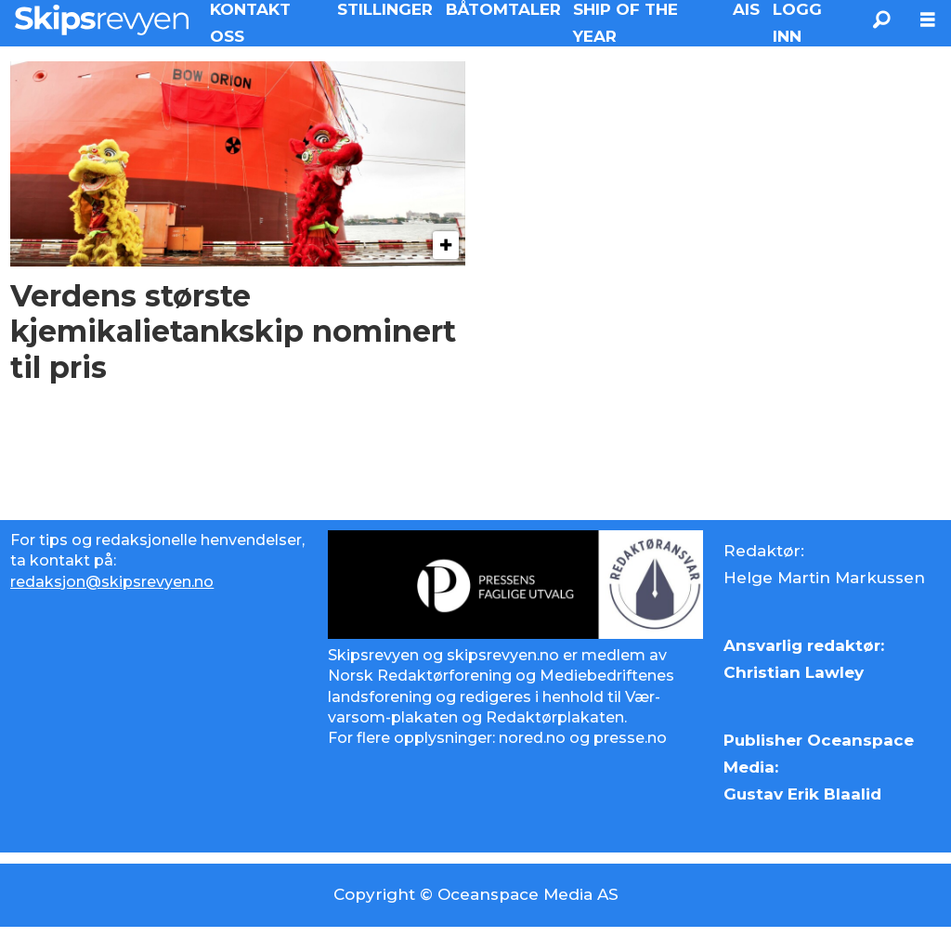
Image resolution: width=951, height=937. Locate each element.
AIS (746, 9)
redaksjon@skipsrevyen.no (112, 582)
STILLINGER (385, 9)
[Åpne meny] (928, 20)
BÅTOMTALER (503, 9)
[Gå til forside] (102, 19)
